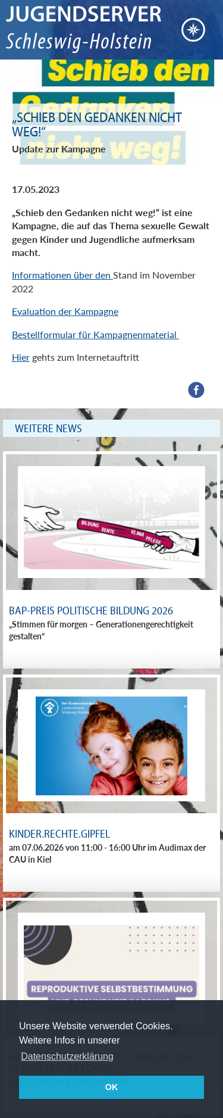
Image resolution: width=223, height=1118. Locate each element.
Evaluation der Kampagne (65, 311)
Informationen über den (62, 274)
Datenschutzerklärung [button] (67, 1056)
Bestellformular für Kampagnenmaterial (95, 334)
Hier (21, 357)
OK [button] (111, 1087)
